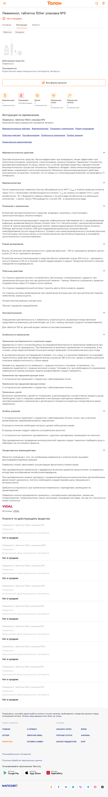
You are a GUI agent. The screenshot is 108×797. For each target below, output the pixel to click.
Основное (6, 25)
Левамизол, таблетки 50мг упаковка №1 (23, 666)
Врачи (83, 729)
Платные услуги (64, 735)
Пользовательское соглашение (16, 754)
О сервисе (32, 729)
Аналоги (36, 25)
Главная (6, 729)
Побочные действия (11, 135)
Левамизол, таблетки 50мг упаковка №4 (23, 606)
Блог (83, 741)
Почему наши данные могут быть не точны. (42, 716)
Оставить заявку (35, 741)
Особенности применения (53, 135)
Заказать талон (63, 729)
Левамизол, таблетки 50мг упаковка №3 (23, 687)
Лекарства (7, 741)
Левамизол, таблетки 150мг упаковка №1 (23, 525)
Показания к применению (62, 128)
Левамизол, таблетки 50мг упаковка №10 (23, 646)
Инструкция (21, 25)
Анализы (85, 735)
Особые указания (75, 135)
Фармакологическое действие (16, 128)
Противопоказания (30, 135)
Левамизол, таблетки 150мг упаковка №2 (23, 565)
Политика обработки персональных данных (22, 760)
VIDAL (16, 511)
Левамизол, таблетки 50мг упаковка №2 (23, 626)
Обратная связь (34, 735)
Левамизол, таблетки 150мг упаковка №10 (24, 545)
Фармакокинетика (40, 128)
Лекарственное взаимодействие (17, 142)
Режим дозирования (84, 128)
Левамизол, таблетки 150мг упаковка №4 (23, 585)
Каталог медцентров (66, 741)
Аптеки (5, 735)
